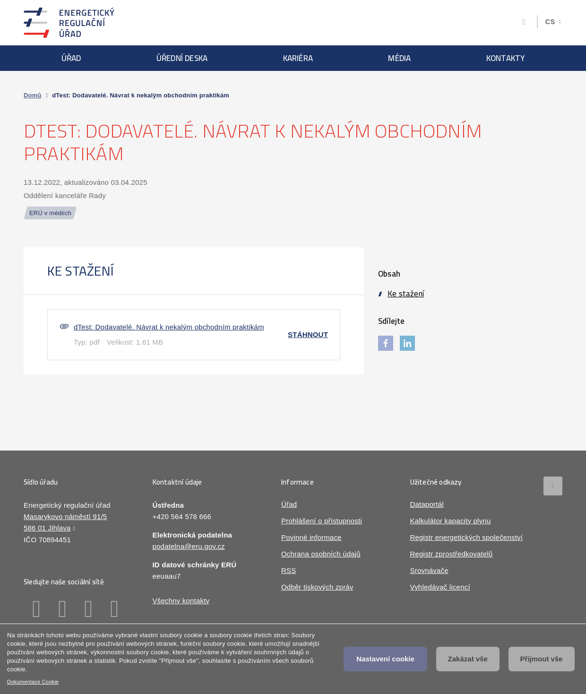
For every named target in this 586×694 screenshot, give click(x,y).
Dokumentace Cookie (33, 682)
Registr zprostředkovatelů (451, 554)
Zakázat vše (468, 659)
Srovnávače (429, 570)
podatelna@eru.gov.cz (189, 546)
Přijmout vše (541, 659)
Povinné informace (311, 537)
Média (399, 58)
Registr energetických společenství (466, 537)
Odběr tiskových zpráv (317, 587)
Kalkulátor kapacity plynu (450, 521)
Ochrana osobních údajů (321, 554)
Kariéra (298, 58)
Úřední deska (181, 58)
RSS (288, 570)
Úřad (71, 58)
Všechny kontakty (181, 601)
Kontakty (505, 58)
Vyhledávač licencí (440, 587)
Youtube (115, 608)
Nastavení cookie (385, 659)
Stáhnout (308, 334)
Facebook (37, 608)
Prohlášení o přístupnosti (321, 521)
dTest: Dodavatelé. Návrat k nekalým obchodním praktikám (169, 327)
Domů (33, 95)
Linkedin (63, 608)
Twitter (89, 608)
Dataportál (427, 504)
